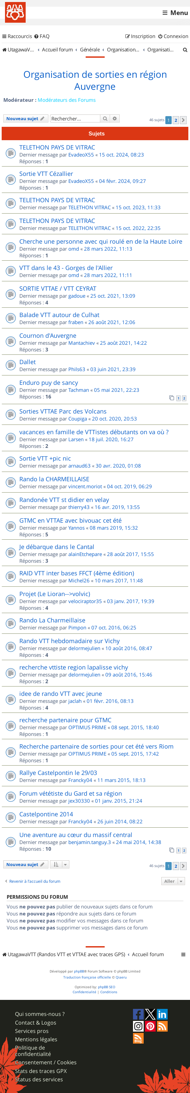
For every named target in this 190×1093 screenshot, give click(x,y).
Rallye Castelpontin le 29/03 (58, 773)
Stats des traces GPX (41, 1071)
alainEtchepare (85, 554)
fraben (75, 322)
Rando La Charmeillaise (52, 620)
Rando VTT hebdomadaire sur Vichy (69, 641)
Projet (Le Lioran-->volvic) (54, 594)
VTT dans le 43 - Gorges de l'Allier (66, 268)
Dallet (27, 362)
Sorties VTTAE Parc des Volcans (63, 411)
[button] (183, 120)
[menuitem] (42, 36)
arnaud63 (79, 465)
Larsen (76, 439)
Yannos (76, 527)
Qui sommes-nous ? (40, 1014)
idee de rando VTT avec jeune (60, 694)
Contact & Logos (35, 1023)
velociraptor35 (85, 601)
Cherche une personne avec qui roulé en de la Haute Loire (100, 241)
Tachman (78, 389)
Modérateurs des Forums (67, 99)
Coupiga (77, 418)
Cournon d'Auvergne (47, 335)
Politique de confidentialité (33, 1051)
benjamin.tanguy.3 (89, 842)
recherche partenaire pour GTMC (65, 720)
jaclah (75, 701)
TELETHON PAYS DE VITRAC (57, 147)
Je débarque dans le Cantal (56, 547)
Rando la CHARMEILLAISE (54, 479)
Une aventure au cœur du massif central (75, 835)
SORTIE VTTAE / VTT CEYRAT (57, 288)
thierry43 (79, 507)
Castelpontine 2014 (46, 814)
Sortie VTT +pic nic (45, 458)
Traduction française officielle (87, 977)
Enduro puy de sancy (48, 382)
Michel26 (79, 580)
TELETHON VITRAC (89, 207)
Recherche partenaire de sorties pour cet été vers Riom (96, 746)
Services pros (32, 1031)
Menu (179, 12)
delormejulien (84, 648)
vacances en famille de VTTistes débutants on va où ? (94, 432)
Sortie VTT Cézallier (46, 174)
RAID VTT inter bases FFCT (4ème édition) (76, 573)
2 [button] (176, 120)
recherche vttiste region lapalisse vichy (73, 667)
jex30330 (79, 800)
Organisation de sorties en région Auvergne (95, 80)
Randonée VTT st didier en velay (64, 500)
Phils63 (76, 369)
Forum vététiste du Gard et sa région (70, 793)
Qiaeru (121, 977)
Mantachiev (81, 342)
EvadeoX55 (81, 154)
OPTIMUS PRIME (87, 727)
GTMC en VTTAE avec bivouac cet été (70, 520)
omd (73, 248)
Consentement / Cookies (46, 1062)
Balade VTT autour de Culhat (59, 315)
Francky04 (80, 780)
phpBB (79, 971)
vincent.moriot (85, 486)
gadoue (76, 295)
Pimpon (77, 627)
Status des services (39, 1079)
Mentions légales (36, 1039)
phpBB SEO (106, 987)
